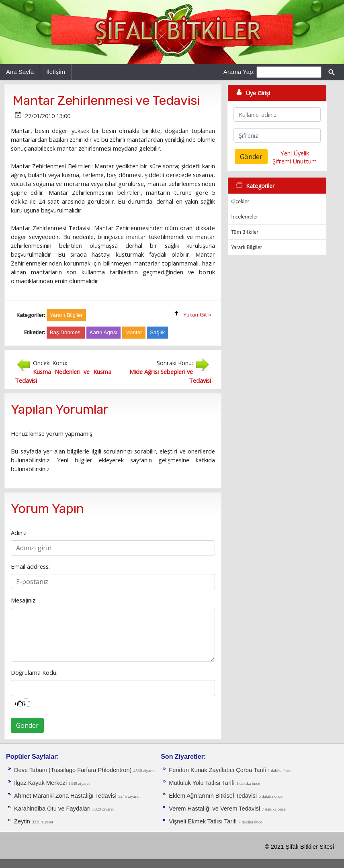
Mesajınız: (24, 600)
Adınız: (19, 533)
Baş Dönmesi (66, 332)
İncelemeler (244, 216)
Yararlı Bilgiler (246, 247)
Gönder (27, 725)
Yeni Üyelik (295, 153)
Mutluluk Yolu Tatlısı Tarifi (201, 783)
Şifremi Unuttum (294, 161)
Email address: (30, 566)
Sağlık (157, 332)
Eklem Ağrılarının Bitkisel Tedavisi (213, 795)
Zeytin (22, 821)
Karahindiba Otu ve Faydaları (52, 808)
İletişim (55, 71)
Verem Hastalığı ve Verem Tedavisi (214, 808)
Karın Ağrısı (104, 332)
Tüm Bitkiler (244, 232)
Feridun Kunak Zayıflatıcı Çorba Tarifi (217, 770)
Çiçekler (240, 201)
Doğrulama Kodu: (34, 672)
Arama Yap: (239, 71)
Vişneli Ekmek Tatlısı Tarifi (203, 821)
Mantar (133, 332)
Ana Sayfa (20, 71)
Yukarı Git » (197, 315)
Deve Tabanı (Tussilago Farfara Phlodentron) (72, 770)
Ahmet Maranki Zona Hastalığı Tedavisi (65, 795)
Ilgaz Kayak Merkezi (40, 783)
